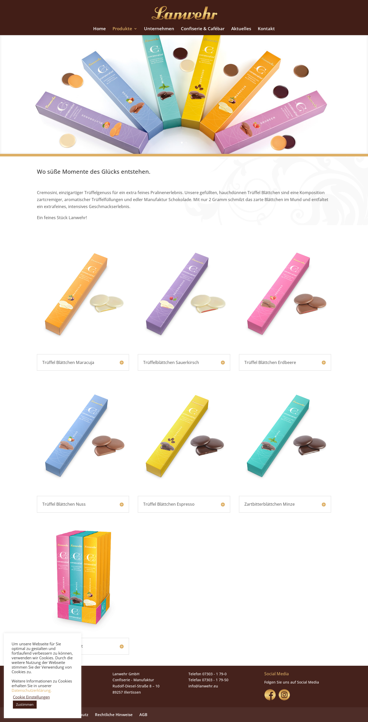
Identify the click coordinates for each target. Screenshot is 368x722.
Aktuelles (241, 29)
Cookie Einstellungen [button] (31, 697)
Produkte (122, 29)
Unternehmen (159, 29)
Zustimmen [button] (25, 704)
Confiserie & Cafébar (203, 29)
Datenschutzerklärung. (32, 690)
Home (99, 29)
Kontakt (266, 29)
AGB (143, 714)
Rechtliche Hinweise (114, 714)
